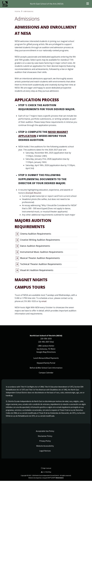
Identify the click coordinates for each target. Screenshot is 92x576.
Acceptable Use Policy (45, 431)
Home (17, 11)
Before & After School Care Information (46, 368)
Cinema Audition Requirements (35, 233)
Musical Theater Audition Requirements (40, 258)
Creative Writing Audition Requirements (40, 239)
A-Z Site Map (46, 472)
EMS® (53, 478)
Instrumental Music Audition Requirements (41, 251)
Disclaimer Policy (45, 436)
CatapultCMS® (46, 478)
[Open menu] (87, 4)
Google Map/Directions (46, 352)
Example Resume (33, 193)
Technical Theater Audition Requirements (41, 264)
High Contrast (47, 468)
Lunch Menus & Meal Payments (46, 358)
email (44, 301)
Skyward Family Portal (46, 363)
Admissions (28, 11)
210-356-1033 (46, 338)
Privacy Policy (45, 441)
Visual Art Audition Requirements (36, 270)
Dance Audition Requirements (35, 245)
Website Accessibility (45, 446)
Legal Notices (45, 450)
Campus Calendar (46, 372)
